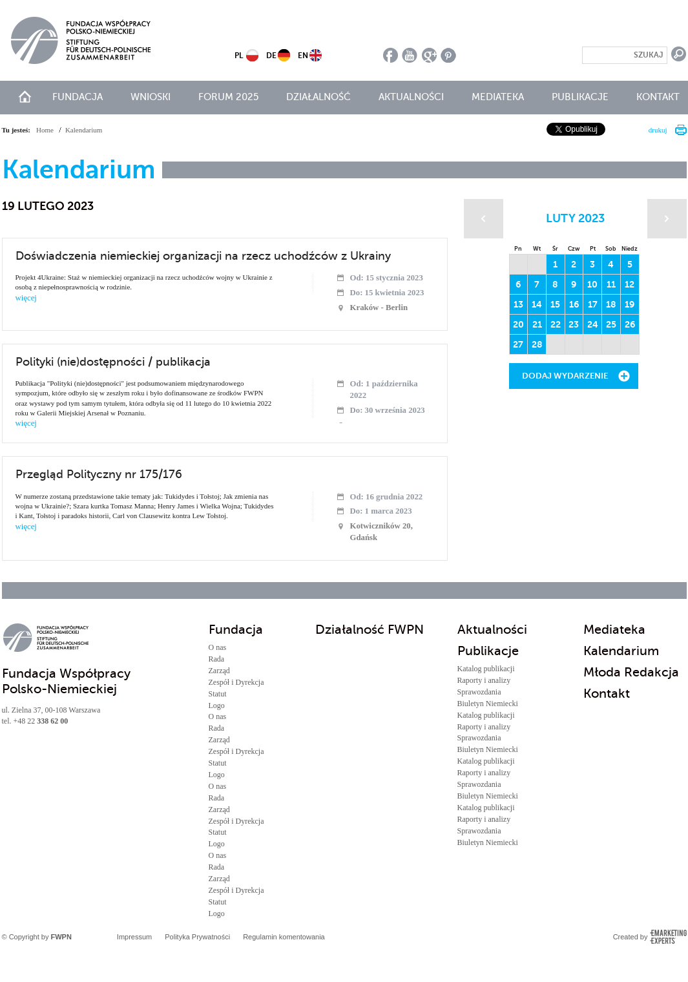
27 (518, 344)
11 (611, 284)
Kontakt (658, 97)
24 (592, 324)
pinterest (449, 55)
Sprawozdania (479, 691)
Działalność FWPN (369, 629)
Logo (217, 705)
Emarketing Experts (668, 937)
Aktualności (411, 97)
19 (629, 304)
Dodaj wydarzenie (565, 376)
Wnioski (150, 97)
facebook (390, 55)
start (25, 97)
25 (611, 324)
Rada (217, 658)
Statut (218, 693)
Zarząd (219, 670)
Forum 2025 (228, 97)
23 (573, 324)
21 (537, 324)
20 (518, 324)
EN (303, 55)
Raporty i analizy (484, 680)
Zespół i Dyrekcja (236, 682)
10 (592, 284)
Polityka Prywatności (197, 937)
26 (630, 324)
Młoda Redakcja (631, 672)
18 (611, 304)
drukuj (658, 130)
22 (555, 324)
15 (555, 304)
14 (537, 304)
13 (518, 304)
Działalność (318, 97)
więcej (26, 297)
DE (271, 55)
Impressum (134, 937)
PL (239, 55)
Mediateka (498, 97)
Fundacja (77, 97)
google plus (429, 55)
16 (574, 304)
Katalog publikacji (486, 668)
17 (593, 304)
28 (537, 344)
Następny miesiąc (667, 218)
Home (45, 130)
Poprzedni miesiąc (483, 218)
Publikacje (580, 97)
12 (629, 284)
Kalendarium (621, 650)
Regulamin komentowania (284, 937)
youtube (410, 55)
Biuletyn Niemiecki (487, 703)
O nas (218, 647)
